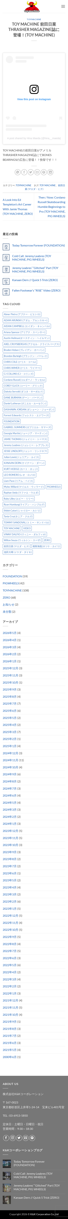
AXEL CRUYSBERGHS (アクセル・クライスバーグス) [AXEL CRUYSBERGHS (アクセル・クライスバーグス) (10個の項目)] (31, 344)
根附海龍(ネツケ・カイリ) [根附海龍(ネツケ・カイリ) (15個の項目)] (46, 546)
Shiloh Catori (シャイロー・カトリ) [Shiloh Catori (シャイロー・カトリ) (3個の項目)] (22, 510)
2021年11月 (10, 1007)
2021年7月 (10, 1035)
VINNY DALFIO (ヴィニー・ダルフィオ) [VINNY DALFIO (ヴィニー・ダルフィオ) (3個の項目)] (25, 534)
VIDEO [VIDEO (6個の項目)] (27, 528)
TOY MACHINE (48, 185)
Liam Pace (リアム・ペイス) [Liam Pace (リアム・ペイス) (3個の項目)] (18, 480)
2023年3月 (10, 894)
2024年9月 (10, 774)
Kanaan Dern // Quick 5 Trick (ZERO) (35, 280)
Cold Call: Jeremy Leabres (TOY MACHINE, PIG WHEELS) (31, 257)
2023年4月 (10, 887)
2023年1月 (10, 908)
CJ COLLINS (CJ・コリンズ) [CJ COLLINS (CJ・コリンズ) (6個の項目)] (18, 373)
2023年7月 (10, 866)
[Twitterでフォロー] (19, 1138)
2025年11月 (10, 675)
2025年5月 (10, 717)
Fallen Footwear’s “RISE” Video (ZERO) (36, 290)
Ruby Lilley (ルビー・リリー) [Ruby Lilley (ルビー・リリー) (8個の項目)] (19, 498)
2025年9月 (10, 689)
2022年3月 (10, 979)
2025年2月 (10, 739)
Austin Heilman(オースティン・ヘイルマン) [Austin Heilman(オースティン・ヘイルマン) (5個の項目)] (27, 338)
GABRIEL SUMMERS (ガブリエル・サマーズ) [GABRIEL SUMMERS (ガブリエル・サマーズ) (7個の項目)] (27, 427)
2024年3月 (10, 809)
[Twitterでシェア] (31, 172)
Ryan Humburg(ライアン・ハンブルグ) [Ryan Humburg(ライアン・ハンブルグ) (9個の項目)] (24, 504)
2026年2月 (10, 654)
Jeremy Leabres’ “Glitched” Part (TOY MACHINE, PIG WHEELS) (35, 269)
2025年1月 (10, 746)
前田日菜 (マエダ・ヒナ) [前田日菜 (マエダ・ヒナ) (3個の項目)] (16, 546)
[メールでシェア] (37, 172)
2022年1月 (10, 993)
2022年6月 (10, 958)
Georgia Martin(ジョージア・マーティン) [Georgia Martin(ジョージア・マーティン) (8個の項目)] (25, 433)
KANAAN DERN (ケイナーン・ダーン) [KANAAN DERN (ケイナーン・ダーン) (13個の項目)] (24, 462)
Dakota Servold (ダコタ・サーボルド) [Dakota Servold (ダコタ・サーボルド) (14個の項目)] (23, 391)
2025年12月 (10, 668)
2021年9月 (10, 1021)
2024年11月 (10, 760)
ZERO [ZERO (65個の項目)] (47, 540)
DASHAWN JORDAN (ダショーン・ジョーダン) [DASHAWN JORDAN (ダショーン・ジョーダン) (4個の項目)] (29, 409)
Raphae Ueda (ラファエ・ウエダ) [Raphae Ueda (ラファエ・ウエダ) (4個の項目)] (21, 492)
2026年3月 (10, 647)
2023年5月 (10, 880)
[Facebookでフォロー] (6, 1138)
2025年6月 (10, 710)
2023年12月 (10, 830)
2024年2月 (10, 816)
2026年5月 (10, 632)
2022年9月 (10, 936)
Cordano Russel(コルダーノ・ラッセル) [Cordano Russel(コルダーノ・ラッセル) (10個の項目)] (24, 379)
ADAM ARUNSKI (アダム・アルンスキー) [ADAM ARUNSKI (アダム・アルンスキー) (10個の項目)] (25, 320)
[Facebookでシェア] (24, 172)
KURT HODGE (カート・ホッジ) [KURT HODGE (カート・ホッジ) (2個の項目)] (21, 468)
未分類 (7, 611)
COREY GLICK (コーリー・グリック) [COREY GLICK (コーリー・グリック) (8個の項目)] (23, 385)
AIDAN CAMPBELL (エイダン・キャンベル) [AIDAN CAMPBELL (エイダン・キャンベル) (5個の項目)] (27, 326)
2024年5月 (10, 802)
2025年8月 (10, 696)
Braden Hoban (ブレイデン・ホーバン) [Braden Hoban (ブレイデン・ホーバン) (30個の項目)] (24, 349)
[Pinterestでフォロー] (32, 1138)
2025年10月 (10, 682)
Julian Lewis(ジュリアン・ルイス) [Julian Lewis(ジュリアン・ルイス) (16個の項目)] (21, 457)
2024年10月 (10, 767)
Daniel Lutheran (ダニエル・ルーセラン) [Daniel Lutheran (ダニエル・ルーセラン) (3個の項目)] (25, 403)
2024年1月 (10, 823)
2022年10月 (10, 929)
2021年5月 (10, 1049)
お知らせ (8, 604)
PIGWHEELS (11, 583)
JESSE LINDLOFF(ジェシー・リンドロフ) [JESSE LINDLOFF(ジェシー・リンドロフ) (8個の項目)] (25, 451)
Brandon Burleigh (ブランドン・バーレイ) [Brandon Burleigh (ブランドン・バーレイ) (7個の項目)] (25, 356)
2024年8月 (10, 781)
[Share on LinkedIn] (50, 172)
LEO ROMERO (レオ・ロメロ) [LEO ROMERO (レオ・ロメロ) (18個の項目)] (19, 474)
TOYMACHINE (34, 19)
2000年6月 (10, 1057)
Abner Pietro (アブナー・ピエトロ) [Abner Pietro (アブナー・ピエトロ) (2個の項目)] (22, 314)
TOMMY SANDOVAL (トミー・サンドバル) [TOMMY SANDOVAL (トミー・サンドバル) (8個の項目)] (26, 522)
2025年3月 (10, 732)
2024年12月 (10, 753)
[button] (63, 6)
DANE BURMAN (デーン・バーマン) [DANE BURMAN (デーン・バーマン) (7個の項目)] (23, 397)
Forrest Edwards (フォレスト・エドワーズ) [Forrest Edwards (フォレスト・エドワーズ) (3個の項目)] (26, 415)
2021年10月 (10, 1014)
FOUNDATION (12, 576)
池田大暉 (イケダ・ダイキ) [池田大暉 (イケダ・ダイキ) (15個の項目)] (18, 552)
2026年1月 (10, 661)
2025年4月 (10, 724)
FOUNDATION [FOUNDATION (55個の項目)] (11, 421)
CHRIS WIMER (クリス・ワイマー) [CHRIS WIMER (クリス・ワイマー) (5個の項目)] (22, 367)
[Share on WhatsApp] (18, 172)
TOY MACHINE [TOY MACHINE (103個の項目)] (12, 528)
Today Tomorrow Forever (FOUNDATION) (38, 245)
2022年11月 (10, 922)
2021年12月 (10, 1000)
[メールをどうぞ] (26, 1138)
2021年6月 (10, 1042)
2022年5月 (10, 965)
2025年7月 (10, 703)
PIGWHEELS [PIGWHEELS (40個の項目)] (54, 486)
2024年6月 (10, 795)
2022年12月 (10, 915)
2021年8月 (10, 1028)
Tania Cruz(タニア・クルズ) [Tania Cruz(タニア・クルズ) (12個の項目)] (18, 516)
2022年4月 (10, 972)
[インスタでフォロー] (13, 1138)
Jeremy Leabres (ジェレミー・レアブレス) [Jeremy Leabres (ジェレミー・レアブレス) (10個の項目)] (26, 445)
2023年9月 (10, 852)
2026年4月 (10, 640)
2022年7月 (10, 951)
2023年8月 (10, 859)
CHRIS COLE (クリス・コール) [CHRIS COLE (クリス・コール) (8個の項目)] (20, 361)
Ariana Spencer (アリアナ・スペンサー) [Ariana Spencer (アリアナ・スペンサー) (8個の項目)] (24, 332)
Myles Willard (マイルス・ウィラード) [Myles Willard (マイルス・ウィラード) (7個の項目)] (24, 486)
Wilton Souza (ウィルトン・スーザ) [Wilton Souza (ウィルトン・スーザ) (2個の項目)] (22, 540)
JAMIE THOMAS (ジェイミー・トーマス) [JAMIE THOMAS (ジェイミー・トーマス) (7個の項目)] (25, 439)
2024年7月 (10, 788)
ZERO (6, 597)
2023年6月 (10, 873)
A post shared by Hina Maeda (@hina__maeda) (34, 138)
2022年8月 (10, 944)
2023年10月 (10, 845)
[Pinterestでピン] (44, 172)
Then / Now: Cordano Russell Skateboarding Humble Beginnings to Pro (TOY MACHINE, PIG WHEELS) (51, 207)
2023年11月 (10, 838)
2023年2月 (10, 901)
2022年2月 (10, 986)
